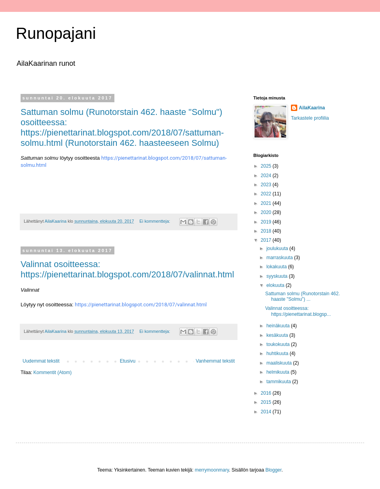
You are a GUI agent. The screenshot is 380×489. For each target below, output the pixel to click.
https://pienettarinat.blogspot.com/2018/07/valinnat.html (141, 305)
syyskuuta (277, 276)
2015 (267, 402)
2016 (267, 393)
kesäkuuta (277, 335)
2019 (267, 222)
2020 (267, 212)
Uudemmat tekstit (41, 361)
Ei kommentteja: (155, 221)
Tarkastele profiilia (310, 118)
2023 (267, 184)
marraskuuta (280, 257)
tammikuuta (279, 381)
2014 (267, 412)
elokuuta (276, 285)
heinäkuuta (278, 326)
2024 (267, 175)
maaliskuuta (279, 363)
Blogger (273, 470)
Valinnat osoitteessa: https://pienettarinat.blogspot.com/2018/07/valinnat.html (127, 269)
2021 (267, 203)
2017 (267, 240)
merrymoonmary (212, 470)
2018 (267, 231)
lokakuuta (277, 266)
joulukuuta (277, 248)
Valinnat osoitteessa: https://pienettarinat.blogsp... (298, 311)
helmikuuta (278, 372)
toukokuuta (278, 344)
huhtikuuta (278, 353)
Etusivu (127, 361)
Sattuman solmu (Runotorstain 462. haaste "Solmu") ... (302, 296)
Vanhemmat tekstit (215, 361)
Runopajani (56, 33)
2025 (267, 166)
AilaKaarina (312, 108)
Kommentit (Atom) (52, 372)
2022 (267, 194)
